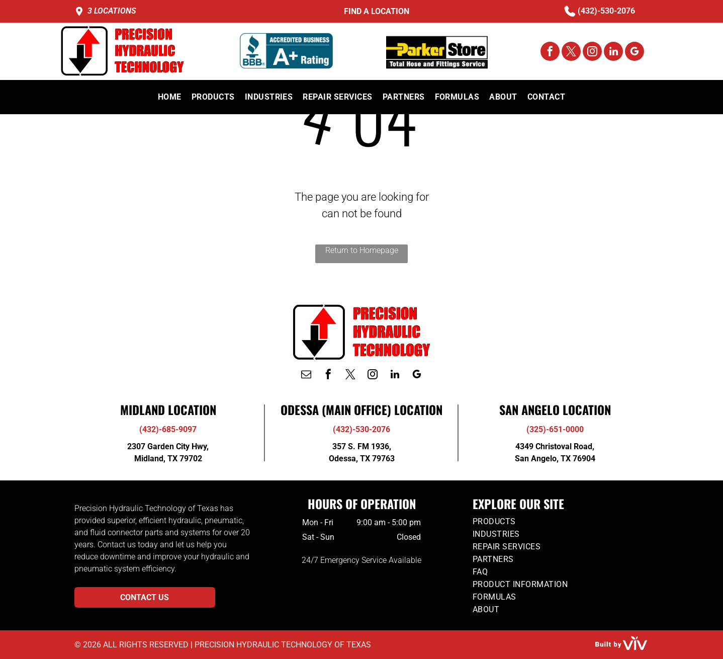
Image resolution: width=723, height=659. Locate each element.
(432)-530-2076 (606, 11)
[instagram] (592, 52)
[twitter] (571, 52)
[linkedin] (613, 52)
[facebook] (550, 52)
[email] (306, 375)
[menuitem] (170, 97)
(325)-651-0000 (555, 429)
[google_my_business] (634, 52)
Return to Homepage (361, 250)
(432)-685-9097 (168, 429)
